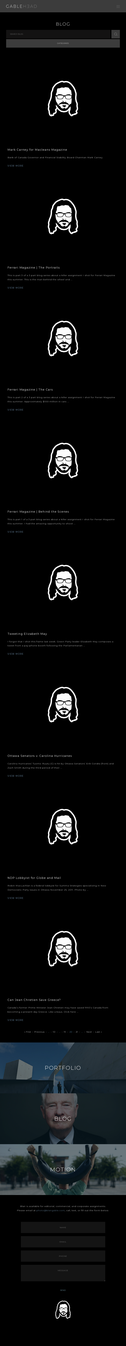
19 (65, 1032)
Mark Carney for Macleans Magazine (37, 149)
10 (54, 1032)
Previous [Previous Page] (39, 1032)
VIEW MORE (16, 165)
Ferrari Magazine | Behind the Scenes (38, 511)
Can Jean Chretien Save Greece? (34, 1000)
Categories (63, 43)
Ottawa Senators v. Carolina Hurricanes (40, 756)
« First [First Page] (27, 1032)
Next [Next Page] (89, 1032)
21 (77, 1032)
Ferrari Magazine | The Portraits (34, 267)
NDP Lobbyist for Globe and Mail (34, 878)
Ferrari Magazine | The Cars (30, 389)
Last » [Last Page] (98, 1032)
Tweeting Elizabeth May (27, 634)
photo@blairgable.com (50, 1210)
